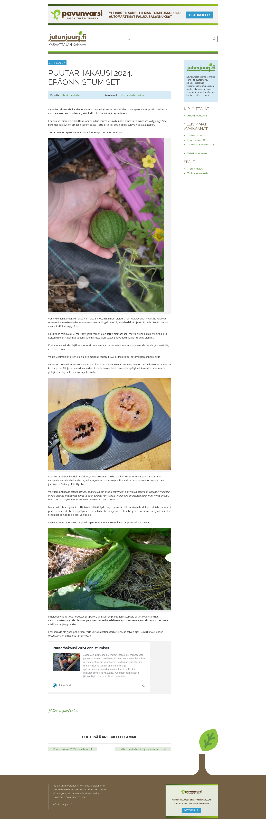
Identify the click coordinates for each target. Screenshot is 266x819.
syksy (140, 95)
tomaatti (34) (195, 135)
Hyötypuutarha (127, 95)
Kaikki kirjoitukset (197, 153)
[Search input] (169, 39)
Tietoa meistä (195, 168)
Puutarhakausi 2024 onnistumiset (72, 749)
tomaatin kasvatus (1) (200, 144)
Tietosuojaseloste (198, 173)
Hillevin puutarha (70, 95)
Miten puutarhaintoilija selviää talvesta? (143, 749)
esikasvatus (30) (196, 140)
